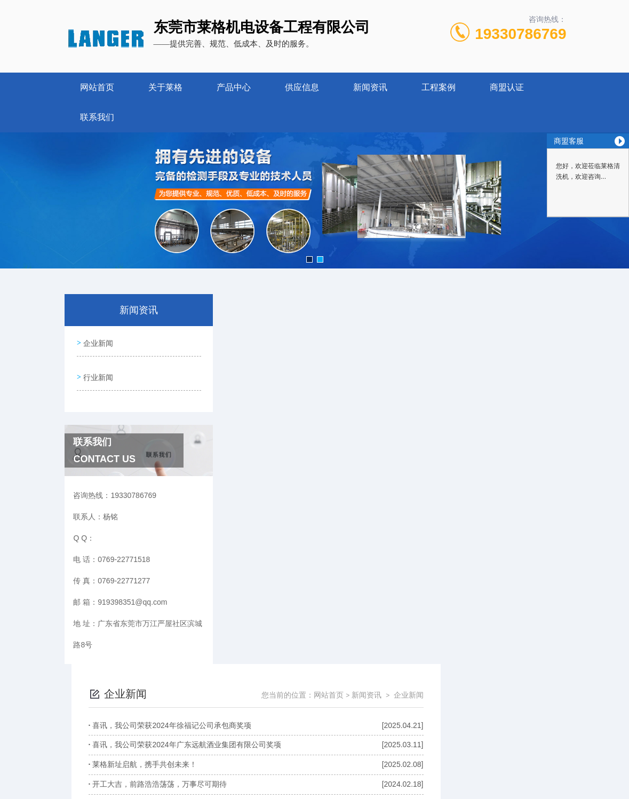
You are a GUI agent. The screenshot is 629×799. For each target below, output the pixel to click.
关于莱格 (165, 87)
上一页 (351, 653)
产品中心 (234, 87)
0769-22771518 (247, 730)
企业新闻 (97, 341)
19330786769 (520, 34)
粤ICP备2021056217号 (400, 747)
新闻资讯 (370, 87)
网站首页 (97, 87)
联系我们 (97, 117)
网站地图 (356, 782)
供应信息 (302, 87)
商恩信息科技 (317, 782)
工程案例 (438, 87)
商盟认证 (507, 87)
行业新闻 (97, 371)
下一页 (412, 653)
